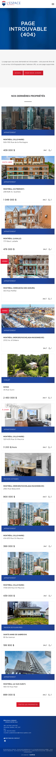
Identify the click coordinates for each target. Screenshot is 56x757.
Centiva (32, 754)
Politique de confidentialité (22, 750)
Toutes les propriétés (28, 704)
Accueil (18, 73)
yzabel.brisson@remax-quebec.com (20, 732)
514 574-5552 (11, 731)
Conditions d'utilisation (38, 750)
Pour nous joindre (33, 73)
